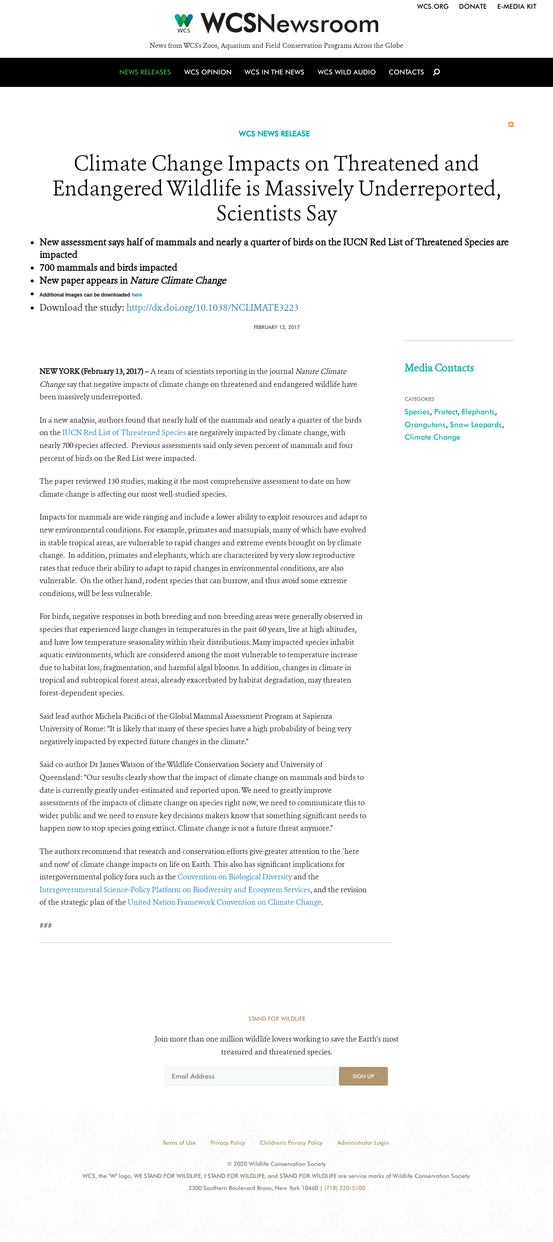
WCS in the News (275, 76)
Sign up (363, 1076)
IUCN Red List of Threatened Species (124, 433)
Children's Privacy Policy (291, 1142)
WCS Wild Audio (346, 76)
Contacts (405, 76)
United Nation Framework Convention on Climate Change (224, 902)
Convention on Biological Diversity (235, 877)
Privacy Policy (227, 1142)
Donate (473, 6)
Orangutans (425, 424)
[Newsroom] (276, 26)
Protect (445, 411)
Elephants (478, 411)
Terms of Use (179, 1142)
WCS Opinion (209, 76)
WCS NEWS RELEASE (274, 133)
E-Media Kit (516, 6)
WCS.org (433, 6)
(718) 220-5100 (344, 1188)
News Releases (147, 76)
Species (417, 411)
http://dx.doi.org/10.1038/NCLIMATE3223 (212, 308)
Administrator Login (363, 1142)
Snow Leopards (476, 424)
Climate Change (432, 437)
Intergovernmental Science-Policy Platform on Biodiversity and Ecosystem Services (175, 890)
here (136, 295)
